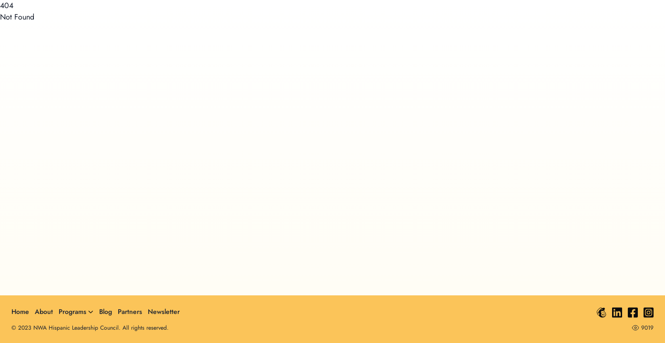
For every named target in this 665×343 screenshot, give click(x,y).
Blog (105, 311)
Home (20, 311)
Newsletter (164, 311)
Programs (76, 311)
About (44, 311)
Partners (130, 311)
